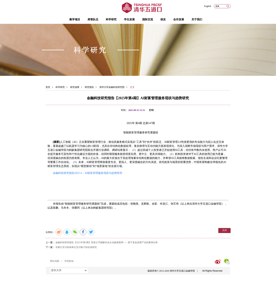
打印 (151, 110)
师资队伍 (93, 19)
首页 (48, 87)
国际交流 (147, 19)
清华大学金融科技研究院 (112, 87)
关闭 (224, 230)
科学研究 (111, 19)
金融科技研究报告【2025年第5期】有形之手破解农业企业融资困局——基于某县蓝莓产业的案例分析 (106, 242)
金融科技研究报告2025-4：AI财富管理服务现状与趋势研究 (87, 173)
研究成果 (74, 87)
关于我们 (196, 19)
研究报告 (89, 87)
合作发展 (178, 19)
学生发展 (129, 19)
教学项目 (74, 19)
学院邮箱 (69, 261)
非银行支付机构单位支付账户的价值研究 (76, 247)
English (207, 6)
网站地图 (54, 261)
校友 (163, 19)
